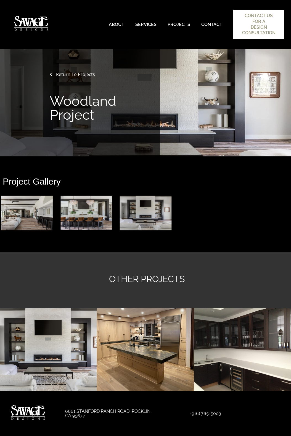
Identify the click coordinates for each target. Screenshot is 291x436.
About (116, 24)
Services (146, 24)
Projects (179, 24)
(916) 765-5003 (206, 413)
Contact (211, 24)
